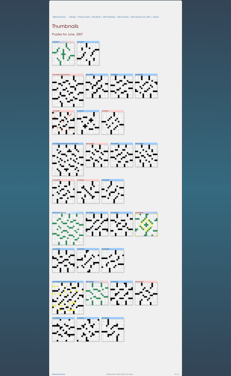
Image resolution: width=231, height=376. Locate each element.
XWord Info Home (59, 17)
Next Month (96, 17)
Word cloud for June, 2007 (140, 17)
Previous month (83, 17)
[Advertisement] (106, 7)
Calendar (72, 17)
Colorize (156, 17)
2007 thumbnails (109, 17)
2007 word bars (123, 17)
